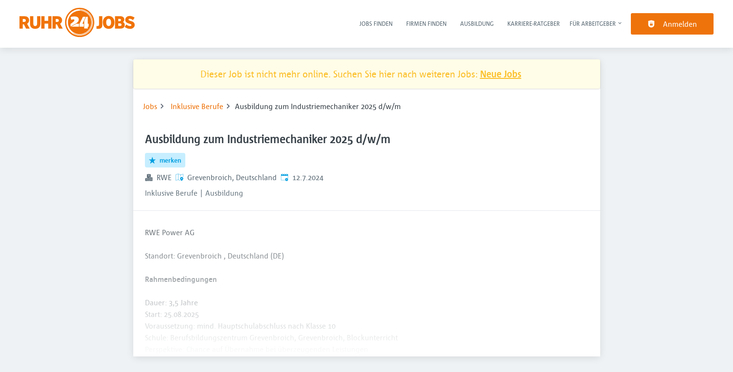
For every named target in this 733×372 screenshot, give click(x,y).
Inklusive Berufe (197, 106)
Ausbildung (477, 23)
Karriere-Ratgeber (533, 23)
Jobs (150, 106)
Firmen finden (426, 23)
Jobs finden (376, 23)
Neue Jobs (500, 74)
